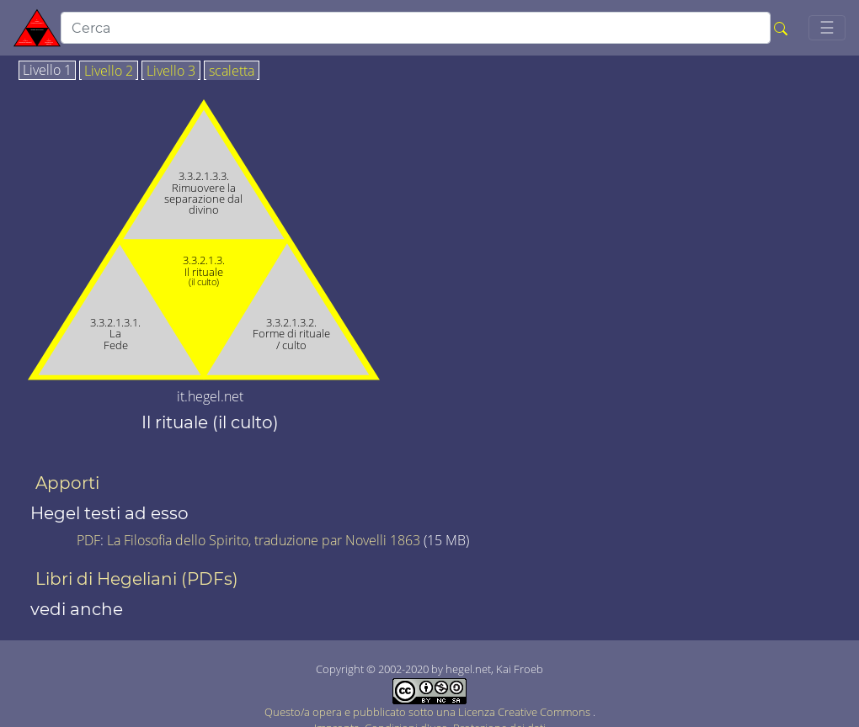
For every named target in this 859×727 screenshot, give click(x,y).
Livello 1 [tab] (47, 70)
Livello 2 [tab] (108, 71)
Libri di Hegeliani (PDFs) (136, 579)
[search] (416, 28)
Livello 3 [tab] (171, 71)
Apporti (67, 483)
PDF (88, 540)
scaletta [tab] (231, 71)
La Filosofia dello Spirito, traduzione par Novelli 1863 (263, 540)
